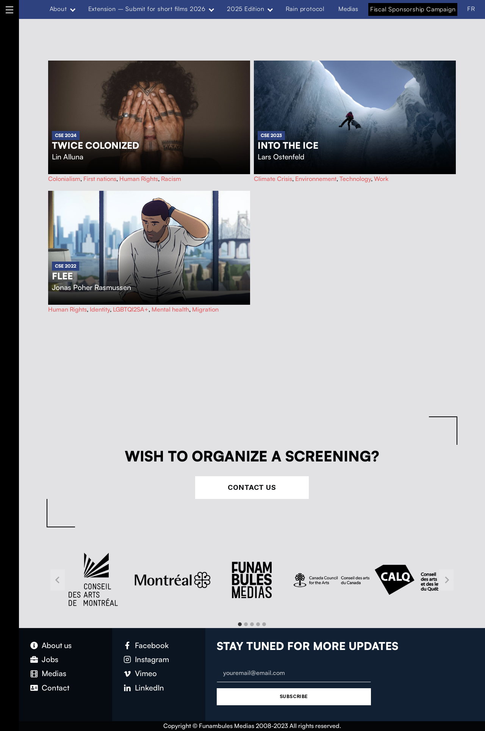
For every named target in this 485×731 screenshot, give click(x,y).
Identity (100, 309)
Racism (171, 178)
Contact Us (252, 487)
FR (471, 8)
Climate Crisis (273, 178)
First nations (99, 178)
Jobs (50, 659)
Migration (205, 309)
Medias (348, 8)
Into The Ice (288, 145)
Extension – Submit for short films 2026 (147, 8)
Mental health (170, 309)
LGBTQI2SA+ (131, 309)
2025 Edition (245, 8)
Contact (55, 687)
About (58, 8)
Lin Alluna (67, 156)
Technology (355, 178)
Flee (62, 276)
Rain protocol (305, 8)
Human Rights (138, 178)
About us (57, 645)
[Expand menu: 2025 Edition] (269, 9)
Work (381, 178)
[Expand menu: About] (72, 9)
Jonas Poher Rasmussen (91, 287)
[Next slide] (446, 580)
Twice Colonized (95, 145)
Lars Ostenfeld (281, 156)
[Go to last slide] (57, 580)
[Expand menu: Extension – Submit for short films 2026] (211, 9)
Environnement (315, 178)
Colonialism (64, 178)
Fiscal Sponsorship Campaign (413, 9)
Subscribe (294, 696)
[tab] (240, 624)
